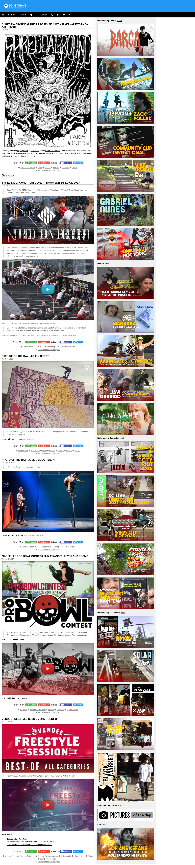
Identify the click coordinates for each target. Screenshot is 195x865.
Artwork (56, 168)
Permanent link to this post (49, 170)
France (48, 168)
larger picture (22, 151)
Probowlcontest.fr (79, 635)
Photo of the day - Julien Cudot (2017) (28, 459)
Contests (65, 168)
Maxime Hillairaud (35, 535)
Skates (23, 14)
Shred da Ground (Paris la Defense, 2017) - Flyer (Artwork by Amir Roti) (45, 25)
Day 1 (18, 698)
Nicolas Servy (79, 856)
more (119, 21)
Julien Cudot (23, 451)
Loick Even (60, 347)
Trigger (61, 451)
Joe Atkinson (53, 856)
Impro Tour (35, 451)
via (42, 535)
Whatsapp (32, 163)
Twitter (79, 163)
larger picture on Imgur (46, 323)
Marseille (23, 710)
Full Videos (42, 14)
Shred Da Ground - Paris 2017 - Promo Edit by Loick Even (41, 182)
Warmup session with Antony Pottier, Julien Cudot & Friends (31, 842)
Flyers (74, 168)
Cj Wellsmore (72, 710)
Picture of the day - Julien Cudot (25, 356)
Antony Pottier (51, 859)
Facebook (31, 156)
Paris (40, 168)
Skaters (12, 14)
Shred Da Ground (52, 151)
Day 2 (24, 698)
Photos (69, 451)
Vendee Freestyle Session (30, 467)
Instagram (45, 163)
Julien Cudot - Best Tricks (17, 839)
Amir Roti (35, 151)
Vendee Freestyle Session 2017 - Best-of (30, 719)
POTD (77, 451)
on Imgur (12, 439)
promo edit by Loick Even (56, 153)
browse (118, 805)
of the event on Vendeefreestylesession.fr (29, 845)
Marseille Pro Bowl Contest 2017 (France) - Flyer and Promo (45, 556)
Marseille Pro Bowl (38, 710)
